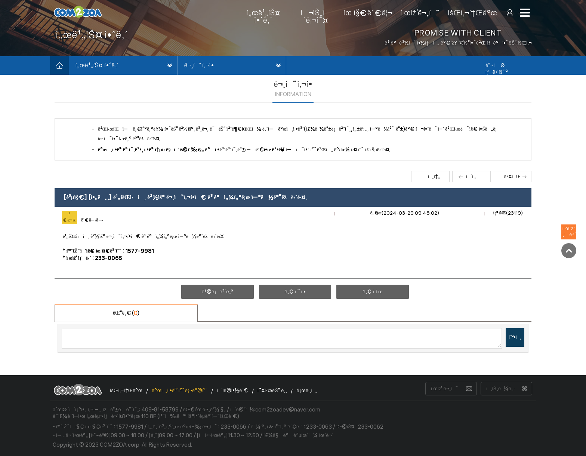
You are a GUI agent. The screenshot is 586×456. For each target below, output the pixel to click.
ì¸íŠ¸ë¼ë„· (500, 388)
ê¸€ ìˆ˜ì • (295, 291)
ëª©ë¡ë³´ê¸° (217, 291)
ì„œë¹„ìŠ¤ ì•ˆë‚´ (96, 65)
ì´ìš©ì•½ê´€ (232, 390)
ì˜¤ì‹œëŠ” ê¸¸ (272, 390)
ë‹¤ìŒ (512, 176)
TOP (568, 250)
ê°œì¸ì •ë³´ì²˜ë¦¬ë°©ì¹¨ (179, 390)
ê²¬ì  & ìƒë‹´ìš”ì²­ (496, 69)
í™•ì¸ (515, 337)
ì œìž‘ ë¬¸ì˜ (444, 388)
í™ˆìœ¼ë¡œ (59, 65)
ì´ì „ (471, 176)
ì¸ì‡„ (434, 176)
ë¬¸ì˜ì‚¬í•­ (199, 65)
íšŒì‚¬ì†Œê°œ (126, 390)
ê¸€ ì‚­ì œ (372, 291)
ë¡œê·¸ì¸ (306, 390)
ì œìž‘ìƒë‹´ (568, 231)
